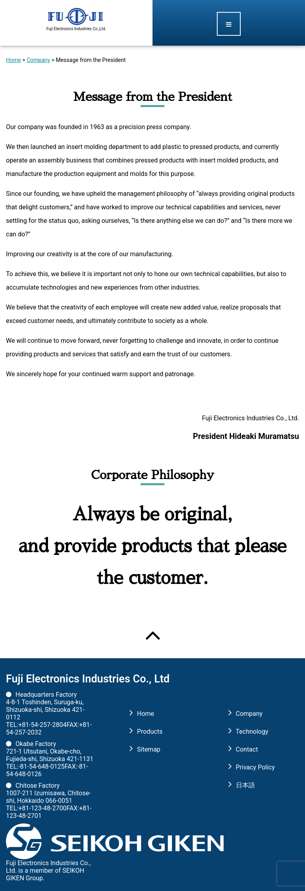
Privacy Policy (255, 767)
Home (13, 60)
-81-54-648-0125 (41, 766)
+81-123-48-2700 (42, 808)
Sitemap (148, 749)
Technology (252, 731)
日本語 (245, 785)
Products (149, 731)
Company (38, 60)
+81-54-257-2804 (42, 725)
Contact (247, 749)
